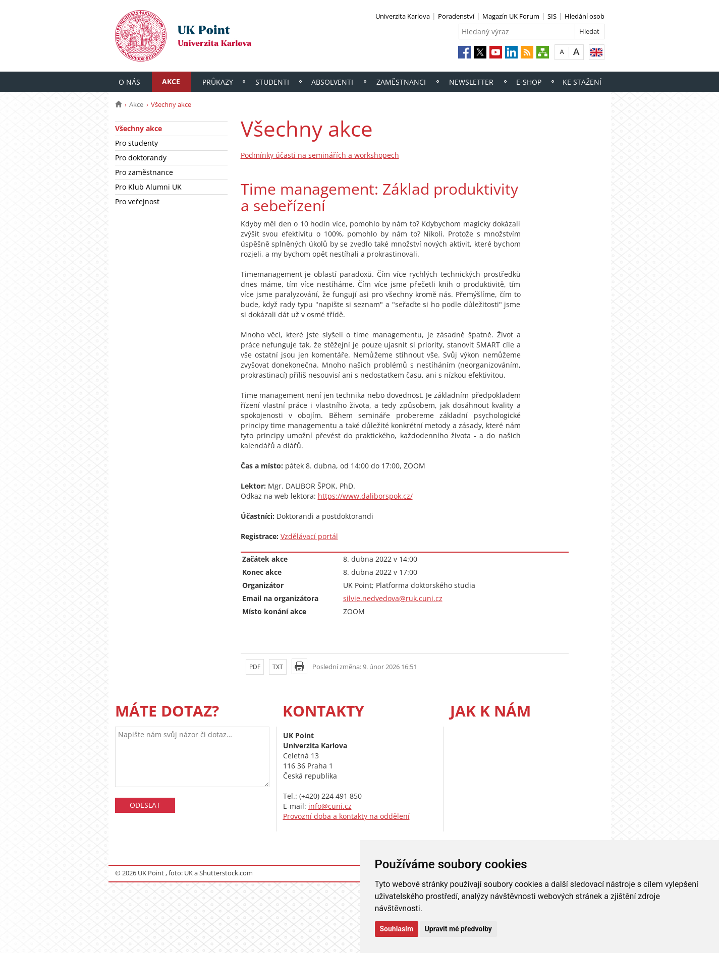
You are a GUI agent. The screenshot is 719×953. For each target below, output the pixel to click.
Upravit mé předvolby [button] (458, 929)
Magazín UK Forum (510, 16)
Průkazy (217, 82)
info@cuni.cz (330, 806)
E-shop (528, 82)
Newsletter (471, 82)
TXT (277, 667)
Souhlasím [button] (397, 929)
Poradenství (456, 16)
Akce (171, 81)
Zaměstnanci (401, 82)
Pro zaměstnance (144, 172)
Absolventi (332, 82)
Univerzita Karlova (402, 16)
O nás (129, 82)
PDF (254, 667)
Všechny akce (138, 128)
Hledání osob (584, 16)
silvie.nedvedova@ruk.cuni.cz (393, 598)
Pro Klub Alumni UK (148, 187)
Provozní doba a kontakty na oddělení (346, 816)
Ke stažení (582, 82)
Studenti (272, 82)
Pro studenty (136, 143)
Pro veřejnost (137, 201)
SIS (552, 16)
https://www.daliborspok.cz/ (365, 496)
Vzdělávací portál (309, 536)
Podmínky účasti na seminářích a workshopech (320, 155)
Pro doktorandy (141, 157)
